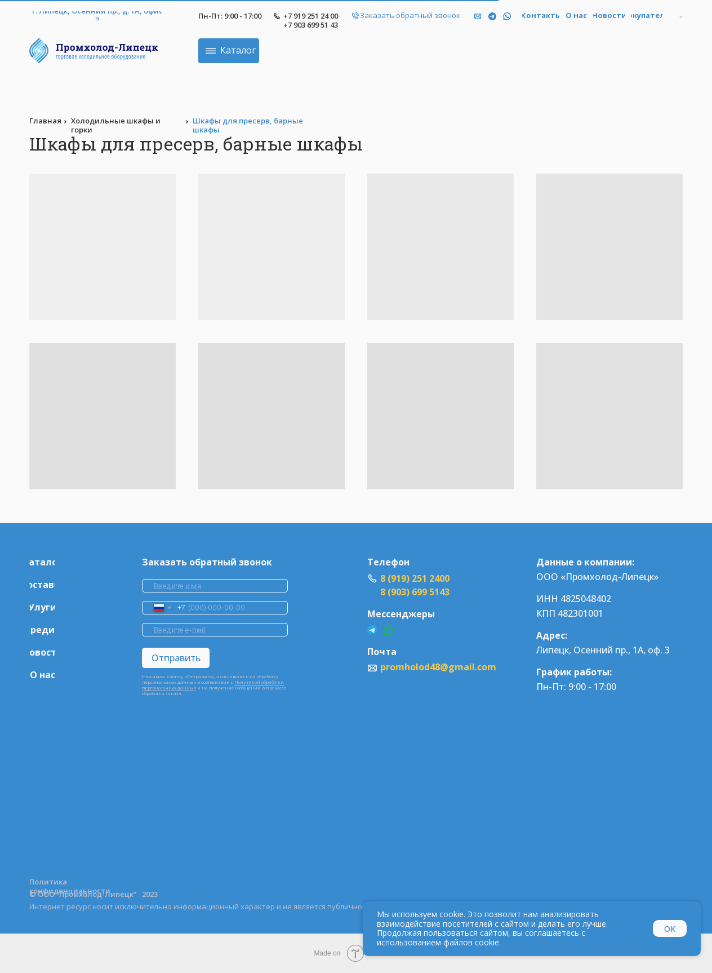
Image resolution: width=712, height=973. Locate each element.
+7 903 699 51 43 (310, 25)
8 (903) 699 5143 (415, 592)
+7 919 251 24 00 (310, 16)
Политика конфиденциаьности (69, 886)
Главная (45, 121)
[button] (410, 15)
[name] (215, 585)
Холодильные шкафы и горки (116, 125)
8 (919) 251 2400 (415, 578)
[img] (507, 16)
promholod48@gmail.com (438, 667)
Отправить (176, 658)
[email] (215, 629)
